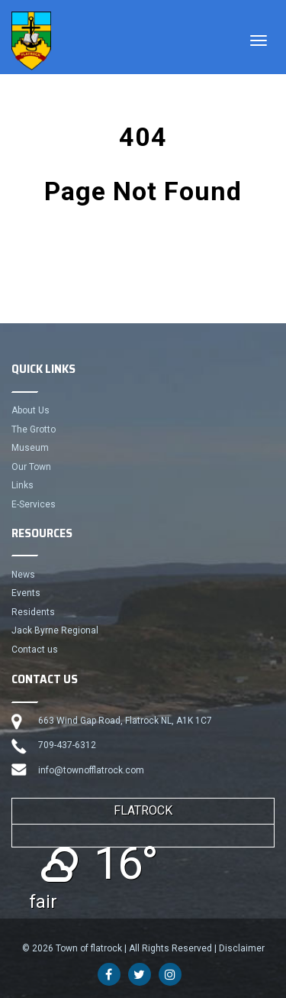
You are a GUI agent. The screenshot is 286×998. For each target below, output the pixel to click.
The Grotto (33, 429)
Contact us (34, 649)
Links (22, 485)
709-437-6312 (67, 745)
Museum (30, 447)
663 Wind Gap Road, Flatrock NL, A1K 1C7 (125, 720)
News (23, 574)
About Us (30, 410)
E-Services (33, 504)
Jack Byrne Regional (54, 630)
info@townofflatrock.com (91, 770)
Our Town (31, 467)
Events (25, 593)
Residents (33, 612)
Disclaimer (242, 948)
